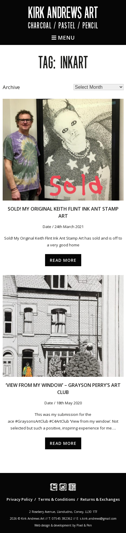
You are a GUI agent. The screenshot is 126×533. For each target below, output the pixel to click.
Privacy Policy (20, 499)
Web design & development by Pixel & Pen (63, 525)
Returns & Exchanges (100, 499)
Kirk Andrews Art (63, 12)
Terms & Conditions (56, 499)
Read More (63, 260)
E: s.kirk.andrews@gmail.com (96, 518)
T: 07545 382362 (60, 518)
